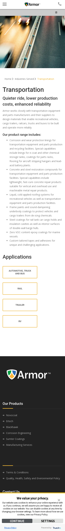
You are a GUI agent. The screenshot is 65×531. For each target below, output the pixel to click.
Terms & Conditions (17, 472)
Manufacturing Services (19, 444)
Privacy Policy (10, 527)
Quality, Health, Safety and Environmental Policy (33, 478)
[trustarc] (56, 527)
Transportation (45, 79)
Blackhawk (12, 427)
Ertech (9, 421)
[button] (58, 500)
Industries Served (26, 79)
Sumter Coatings (15, 439)
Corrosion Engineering (18, 433)
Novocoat (11, 415)
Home (9, 79)
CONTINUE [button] (17, 521)
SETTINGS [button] (48, 521)
